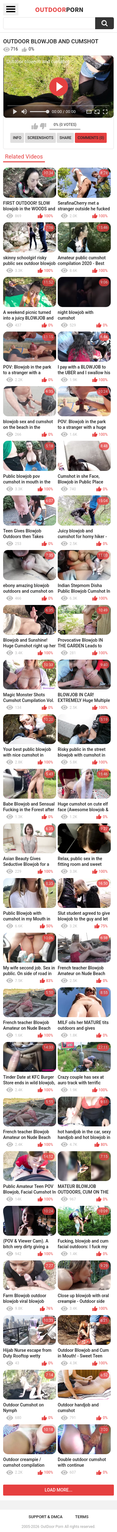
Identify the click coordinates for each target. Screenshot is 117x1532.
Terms (82, 1516)
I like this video (35, 126)
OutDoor (59, 9)
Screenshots (40, 138)
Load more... (58, 1489)
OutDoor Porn (52, 1526)
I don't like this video (43, 126)
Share (65, 138)
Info (17, 138)
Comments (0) (91, 138)
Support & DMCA (45, 1516)
